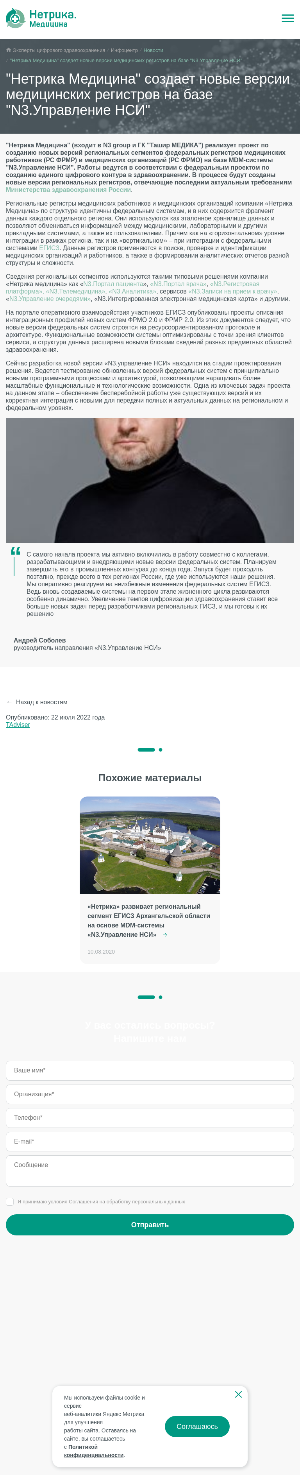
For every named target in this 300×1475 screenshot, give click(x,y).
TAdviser (18, 724)
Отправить (150, 1225)
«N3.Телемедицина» (75, 291)
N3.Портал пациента (113, 284)
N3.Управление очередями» (50, 298)
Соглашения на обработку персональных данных (127, 1202)
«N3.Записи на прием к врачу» (232, 291)
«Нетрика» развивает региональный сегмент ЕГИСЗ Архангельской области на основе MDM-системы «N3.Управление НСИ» (149, 920)
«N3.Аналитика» (132, 291)
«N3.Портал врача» (178, 284)
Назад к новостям (42, 702)
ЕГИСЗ (49, 248)
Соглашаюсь (197, 1426)
